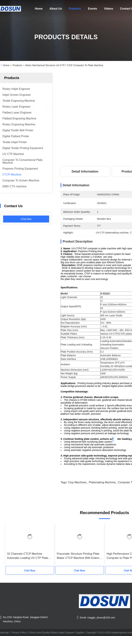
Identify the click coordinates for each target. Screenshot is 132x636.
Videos (108, 8)
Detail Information (85, 171)
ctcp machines (77, 482)
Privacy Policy (18, 632)
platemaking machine (102, 482)
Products (75, 8)
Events (92, 8)
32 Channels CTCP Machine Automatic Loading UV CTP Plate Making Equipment (27, 556)
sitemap (4, 632)
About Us (55, 8)
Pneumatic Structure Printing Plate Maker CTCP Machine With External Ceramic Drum (79, 556)
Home (38, 8)
